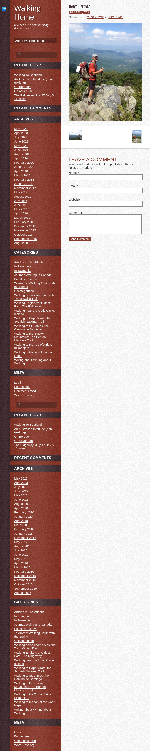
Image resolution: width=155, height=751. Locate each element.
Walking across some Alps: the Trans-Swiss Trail (35, 296)
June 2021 (21, 150)
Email (72, 186)
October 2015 (23, 234)
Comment (75, 212)
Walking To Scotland (28, 75)
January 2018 (23, 183)
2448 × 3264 (95, 17)
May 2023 (21, 128)
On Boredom (22, 86)
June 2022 (21, 141)
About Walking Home (29, 40)
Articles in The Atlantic (29, 262)
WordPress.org (24, 395)
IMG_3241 (115, 17)
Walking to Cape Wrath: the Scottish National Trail (32, 319)
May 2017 (21, 192)
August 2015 (22, 243)
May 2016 (21, 209)
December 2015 (25, 226)
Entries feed (22, 386)
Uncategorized (24, 291)
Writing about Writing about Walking (32, 361)
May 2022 (21, 145)
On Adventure (23, 91)
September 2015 (25, 238)
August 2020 (22, 154)
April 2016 (21, 213)
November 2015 (25, 230)
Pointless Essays (25, 279)
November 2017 (25, 188)
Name (73, 172)
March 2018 (22, 175)
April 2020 (21, 158)
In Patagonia (22, 266)
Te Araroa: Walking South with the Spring (34, 285)
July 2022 (20, 137)
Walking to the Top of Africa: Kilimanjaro (33, 346)
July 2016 (20, 200)
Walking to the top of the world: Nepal (35, 354)
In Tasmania (22, 270)
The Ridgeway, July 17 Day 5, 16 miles (34, 97)
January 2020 (23, 167)
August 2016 (22, 196)
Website (74, 199)
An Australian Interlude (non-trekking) (33, 80)
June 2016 (21, 205)
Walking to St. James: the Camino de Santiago (31, 327)
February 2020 (24, 162)
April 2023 (21, 133)
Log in (18, 382)
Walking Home (27, 12)
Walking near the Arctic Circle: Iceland (34, 312)
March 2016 (22, 217)
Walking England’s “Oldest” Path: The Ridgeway (32, 304)
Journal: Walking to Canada (33, 275)
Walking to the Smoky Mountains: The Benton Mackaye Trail (30, 337)
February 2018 (24, 179)
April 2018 (21, 171)
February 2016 (24, 222)
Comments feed (25, 391)
